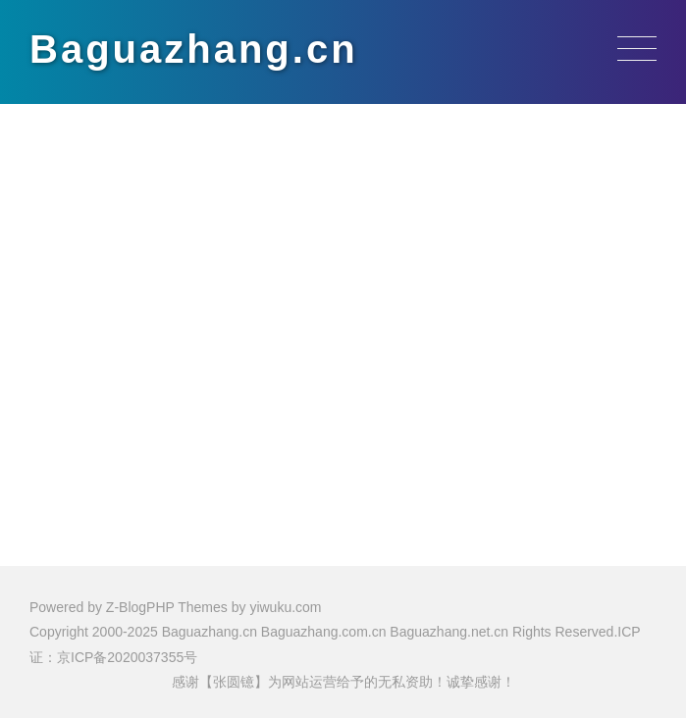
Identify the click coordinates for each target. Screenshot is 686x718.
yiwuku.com (285, 607)
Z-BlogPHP (140, 607)
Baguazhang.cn (193, 49)
